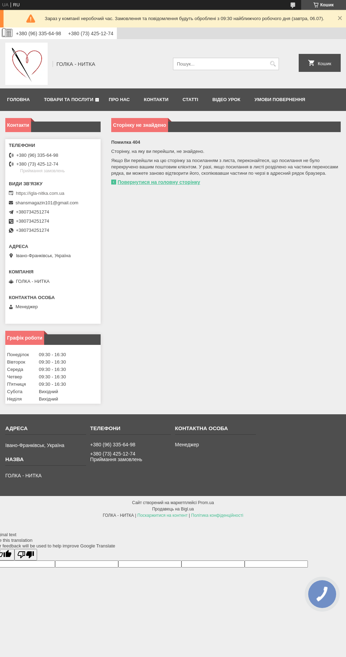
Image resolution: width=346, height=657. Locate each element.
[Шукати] (273, 64)
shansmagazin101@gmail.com (47, 202)
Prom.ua (206, 502)
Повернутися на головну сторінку (159, 182)
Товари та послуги (68, 99)
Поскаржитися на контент (162, 515)
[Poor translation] (25, 554)
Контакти (156, 99)
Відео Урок (226, 99)
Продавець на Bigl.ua (173, 509)
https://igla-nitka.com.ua (40, 193)
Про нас (119, 99)
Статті (190, 99)
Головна (18, 99)
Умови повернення (280, 99)
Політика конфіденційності (217, 515)
